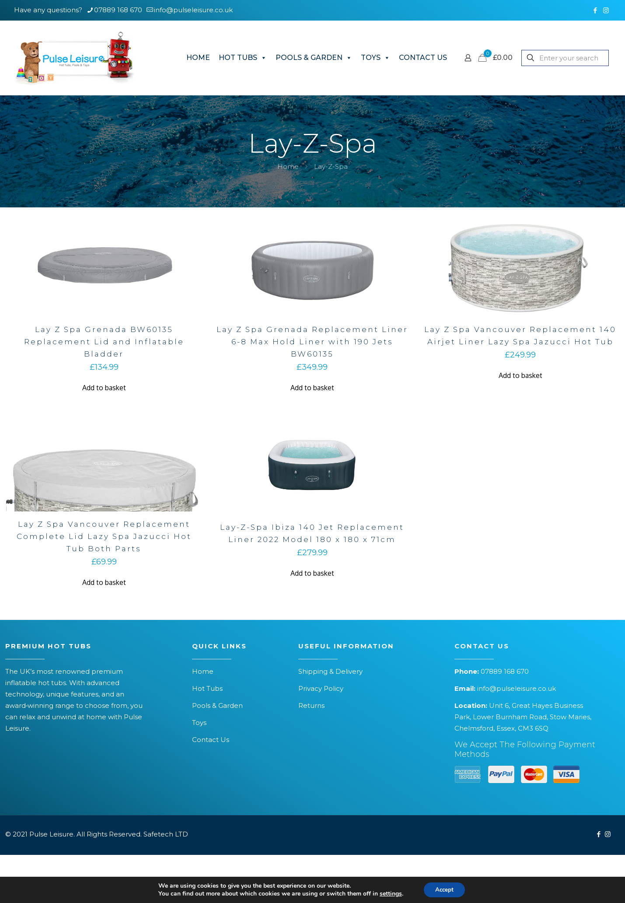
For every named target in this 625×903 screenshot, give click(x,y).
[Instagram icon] (606, 10)
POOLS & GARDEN (314, 57)
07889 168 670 (505, 671)
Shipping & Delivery (330, 671)
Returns (311, 705)
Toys (199, 722)
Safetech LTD (165, 834)
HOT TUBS (243, 57)
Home (288, 166)
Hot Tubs (207, 688)
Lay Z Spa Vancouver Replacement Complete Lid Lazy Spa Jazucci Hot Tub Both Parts (104, 536)
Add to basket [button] (104, 387)
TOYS (375, 57)
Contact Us (210, 739)
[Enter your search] (565, 58)
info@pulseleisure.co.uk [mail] (193, 10)
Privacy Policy (320, 688)
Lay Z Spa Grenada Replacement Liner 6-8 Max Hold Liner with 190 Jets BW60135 (312, 341)
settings (388, 893)
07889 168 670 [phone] (118, 10)
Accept (444, 889)
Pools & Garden (217, 705)
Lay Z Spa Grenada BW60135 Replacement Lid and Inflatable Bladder (104, 341)
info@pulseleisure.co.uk (516, 688)
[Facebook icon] (595, 10)
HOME (198, 57)
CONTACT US (423, 57)
